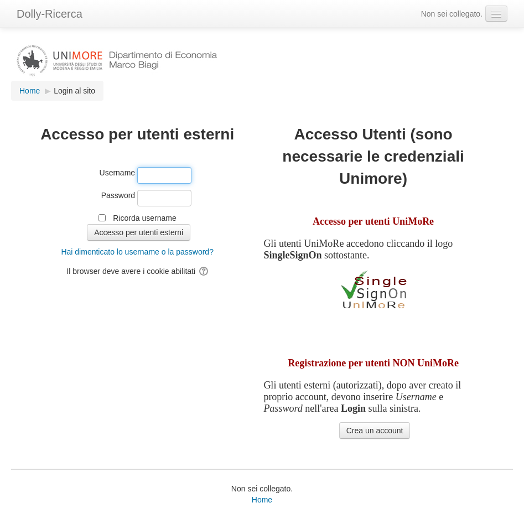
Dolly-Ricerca (49, 14)
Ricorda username (144, 218)
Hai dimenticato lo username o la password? (137, 251)
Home (262, 499)
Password (118, 195)
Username (118, 172)
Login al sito (74, 90)
